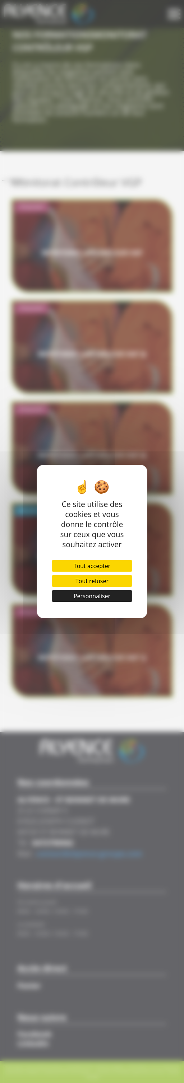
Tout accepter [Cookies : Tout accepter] (92, 566)
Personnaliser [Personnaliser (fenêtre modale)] (92, 596)
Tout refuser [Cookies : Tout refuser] (92, 581)
